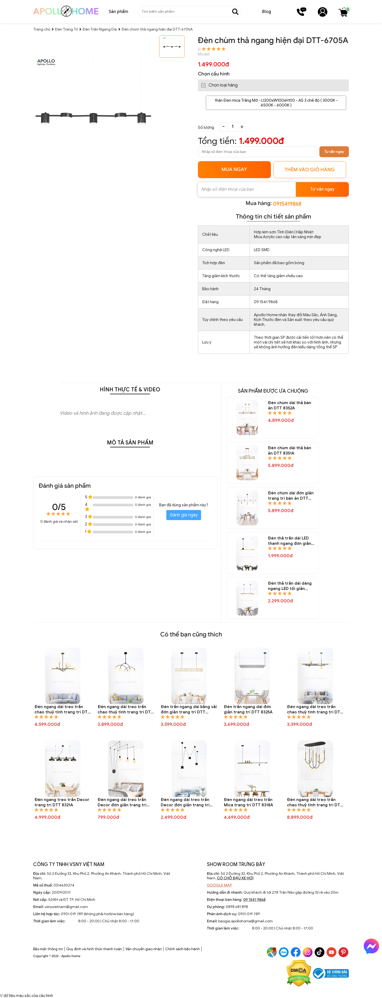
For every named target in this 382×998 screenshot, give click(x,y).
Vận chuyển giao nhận (143, 949)
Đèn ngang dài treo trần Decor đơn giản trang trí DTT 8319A (185, 802)
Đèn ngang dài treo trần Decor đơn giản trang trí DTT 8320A (122, 802)
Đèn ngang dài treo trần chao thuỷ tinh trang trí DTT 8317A (315, 802)
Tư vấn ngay (334, 151)
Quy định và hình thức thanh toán (94, 949)
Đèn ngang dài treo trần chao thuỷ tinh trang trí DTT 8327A (125, 709)
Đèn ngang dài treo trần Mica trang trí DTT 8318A (248, 802)
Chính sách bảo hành (182, 949)
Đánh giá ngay (184, 515)
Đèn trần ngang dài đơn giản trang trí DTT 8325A (248, 709)
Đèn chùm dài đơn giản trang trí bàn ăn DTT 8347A (291, 496)
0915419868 (287, 204)
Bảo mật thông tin (48, 949)
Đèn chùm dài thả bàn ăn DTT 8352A (289, 405)
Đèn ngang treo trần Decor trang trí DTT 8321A (61, 802)
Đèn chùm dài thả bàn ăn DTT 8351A (289, 451)
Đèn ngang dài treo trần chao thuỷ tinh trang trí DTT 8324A (315, 709)
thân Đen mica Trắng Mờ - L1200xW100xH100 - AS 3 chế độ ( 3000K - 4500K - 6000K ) (276, 103)
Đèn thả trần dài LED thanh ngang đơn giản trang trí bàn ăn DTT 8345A (289, 541)
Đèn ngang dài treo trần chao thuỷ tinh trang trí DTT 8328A (62, 709)
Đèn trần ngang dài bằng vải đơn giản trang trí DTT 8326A (189, 709)
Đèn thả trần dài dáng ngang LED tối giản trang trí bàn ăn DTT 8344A (290, 586)
